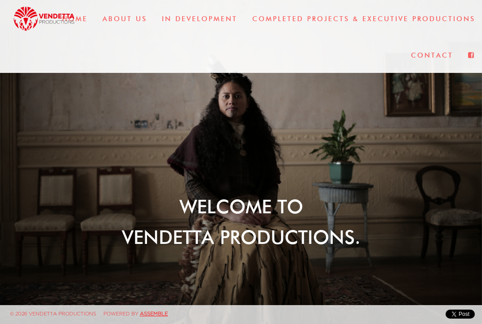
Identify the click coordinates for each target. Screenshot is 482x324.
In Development (199, 19)
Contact (432, 55)
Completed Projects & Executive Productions (363, 19)
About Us (125, 19)
